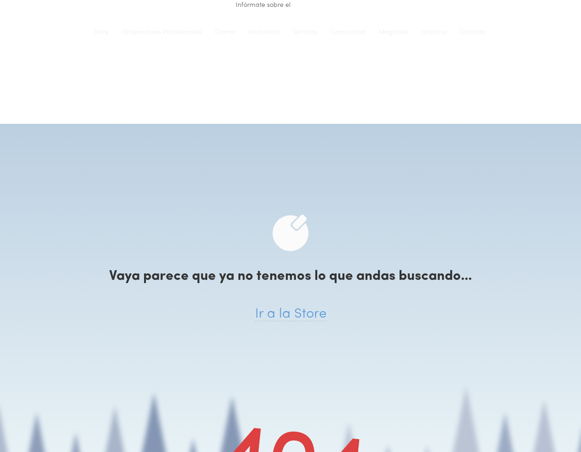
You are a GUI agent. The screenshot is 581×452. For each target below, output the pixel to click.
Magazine (393, 32)
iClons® (69, 32)
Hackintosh (264, 32)
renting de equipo (318, 5)
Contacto (472, 32)
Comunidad (348, 32)
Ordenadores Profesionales (162, 32)
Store (101, 32)
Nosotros (434, 32)
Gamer (225, 32)
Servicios (305, 32)
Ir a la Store (290, 314)
